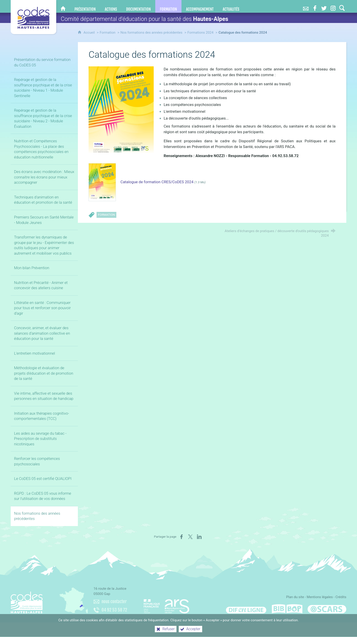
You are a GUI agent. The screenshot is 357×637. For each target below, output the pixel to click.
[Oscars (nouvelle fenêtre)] (327, 608)
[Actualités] (231, 6)
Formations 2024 (200, 32)
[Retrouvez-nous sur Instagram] (333, 6)
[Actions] (111, 6)
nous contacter (114, 601)
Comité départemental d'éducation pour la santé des (144, 19)
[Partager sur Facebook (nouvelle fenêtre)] (181, 537)
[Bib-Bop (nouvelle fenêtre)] (287, 608)
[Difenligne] (246, 608)
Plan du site (295, 597)
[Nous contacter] (305, 6)
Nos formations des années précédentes (151, 32)
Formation (107, 32)
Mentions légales (320, 597)
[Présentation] (85, 6)
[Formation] (168, 6)
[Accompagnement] (199, 6)
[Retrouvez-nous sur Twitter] (324, 6)
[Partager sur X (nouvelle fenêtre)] (190, 537)
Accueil (90, 32)
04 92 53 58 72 (114, 610)
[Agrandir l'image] (121, 111)
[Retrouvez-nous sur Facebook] (314, 6)
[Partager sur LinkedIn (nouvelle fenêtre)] (199, 537)
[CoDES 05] (63, 6)
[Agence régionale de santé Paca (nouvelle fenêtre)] (166, 604)
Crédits (340, 597)
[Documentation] (138, 6)
